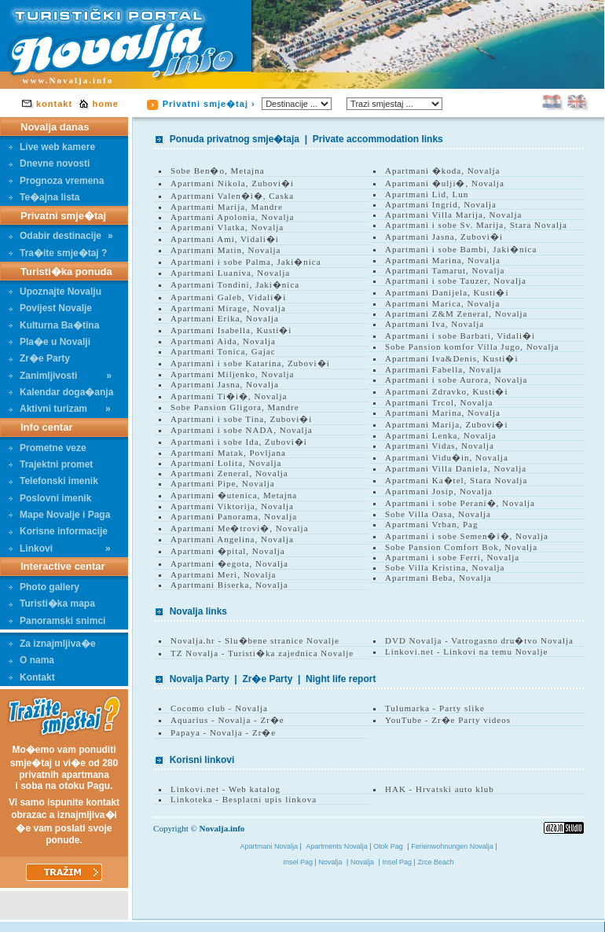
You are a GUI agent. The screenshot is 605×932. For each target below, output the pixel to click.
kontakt (54, 103)
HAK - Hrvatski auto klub (439, 789)
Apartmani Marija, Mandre (226, 206)
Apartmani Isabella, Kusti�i (231, 330)
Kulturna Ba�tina (54, 325)
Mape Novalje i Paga (59, 514)
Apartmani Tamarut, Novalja (444, 270)
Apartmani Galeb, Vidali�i (228, 297)
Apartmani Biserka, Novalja (229, 584)
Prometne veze (47, 447)
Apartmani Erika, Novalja (224, 318)
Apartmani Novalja (270, 846)
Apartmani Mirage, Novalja (228, 308)
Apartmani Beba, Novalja (438, 577)
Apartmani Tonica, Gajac (223, 351)
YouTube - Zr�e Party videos (448, 720)
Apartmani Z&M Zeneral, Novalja (456, 313)
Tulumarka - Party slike (435, 708)
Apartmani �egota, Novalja (229, 563)
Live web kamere (52, 146)
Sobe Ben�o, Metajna (217, 170)
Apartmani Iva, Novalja (434, 323)
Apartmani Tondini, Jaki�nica (234, 284)
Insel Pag (299, 862)
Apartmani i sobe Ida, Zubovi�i (238, 441)
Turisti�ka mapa (52, 603)
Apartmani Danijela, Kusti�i (446, 292)
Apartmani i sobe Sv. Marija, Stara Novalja (476, 224)
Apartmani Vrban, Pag (431, 524)
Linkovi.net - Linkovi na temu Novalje (466, 651)
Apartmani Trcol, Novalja (439, 402)
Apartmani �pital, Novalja (227, 551)
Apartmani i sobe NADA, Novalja (241, 430)
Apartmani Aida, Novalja (223, 341)
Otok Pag (388, 846)
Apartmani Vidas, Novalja (439, 445)
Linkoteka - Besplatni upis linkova (243, 799)
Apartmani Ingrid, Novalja (441, 204)
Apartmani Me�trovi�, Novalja (239, 528)
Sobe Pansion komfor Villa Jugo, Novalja (472, 346)
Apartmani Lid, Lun (426, 194)
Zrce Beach (435, 862)
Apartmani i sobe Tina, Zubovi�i (241, 419)
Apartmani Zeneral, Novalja (229, 473)
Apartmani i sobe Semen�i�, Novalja (466, 536)
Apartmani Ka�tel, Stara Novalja (456, 480)
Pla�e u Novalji (49, 341)
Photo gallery (44, 587)
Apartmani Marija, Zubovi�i (446, 424)
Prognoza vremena (56, 180)
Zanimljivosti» (60, 375)
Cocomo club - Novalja (219, 708)
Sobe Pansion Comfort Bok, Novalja (461, 547)
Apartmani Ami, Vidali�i (224, 239)
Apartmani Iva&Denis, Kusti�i (451, 358)
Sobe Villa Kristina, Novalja (444, 567)
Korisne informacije (58, 531)
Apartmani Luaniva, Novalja (230, 272)
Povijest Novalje (50, 308)
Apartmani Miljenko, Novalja (232, 374)
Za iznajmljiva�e (52, 643)
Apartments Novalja (337, 846)
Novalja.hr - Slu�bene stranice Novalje (254, 640)
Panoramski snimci (57, 620)
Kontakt (32, 677)
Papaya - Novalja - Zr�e (223, 732)
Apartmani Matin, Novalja (225, 250)
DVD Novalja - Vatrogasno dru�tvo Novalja (479, 640)
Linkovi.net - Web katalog (225, 789)
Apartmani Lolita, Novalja (225, 463)
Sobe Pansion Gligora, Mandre (234, 407)
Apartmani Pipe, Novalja (222, 483)
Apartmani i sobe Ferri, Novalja (452, 557)
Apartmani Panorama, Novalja (233, 516)
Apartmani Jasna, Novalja (224, 384)
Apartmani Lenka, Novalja (441, 435)
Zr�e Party (39, 358)
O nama (31, 660)
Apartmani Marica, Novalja (442, 303)
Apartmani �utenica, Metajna (233, 495)
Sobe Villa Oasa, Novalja (438, 514)
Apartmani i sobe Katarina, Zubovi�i (250, 363)
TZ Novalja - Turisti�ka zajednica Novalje (262, 653)
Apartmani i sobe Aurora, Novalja (456, 379)
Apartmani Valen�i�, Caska (232, 195)
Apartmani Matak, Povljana (228, 452)
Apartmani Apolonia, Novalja (232, 217)
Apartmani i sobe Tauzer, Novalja (455, 280)
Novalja (331, 862)
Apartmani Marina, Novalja (442, 260)
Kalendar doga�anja (61, 392)
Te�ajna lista (44, 197)
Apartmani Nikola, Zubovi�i (232, 183)
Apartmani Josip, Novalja (439, 491)
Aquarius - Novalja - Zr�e (227, 720)
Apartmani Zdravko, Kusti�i (446, 391)
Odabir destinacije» (61, 235)
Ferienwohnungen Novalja (453, 846)
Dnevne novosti (49, 163)
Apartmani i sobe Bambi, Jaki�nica (461, 249)
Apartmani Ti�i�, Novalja (228, 396)
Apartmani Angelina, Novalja (232, 539)
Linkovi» (60, 548)
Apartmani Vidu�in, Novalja (446, 457)
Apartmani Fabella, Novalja (443, 369)
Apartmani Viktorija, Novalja (232, 506)
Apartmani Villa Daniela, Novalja (455, 468)
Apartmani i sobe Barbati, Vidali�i (460, 335)
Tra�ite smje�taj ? (58, 253)
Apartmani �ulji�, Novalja (444, 183)
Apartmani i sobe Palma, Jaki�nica (245, 261)
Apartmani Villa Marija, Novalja (453, 214)
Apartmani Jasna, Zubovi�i (444, 236)
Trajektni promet (51, 464)
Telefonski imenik (53, 480)
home (106, 103)
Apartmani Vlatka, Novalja (227, 227)
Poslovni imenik (50, 498)
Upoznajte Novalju (55, 291)
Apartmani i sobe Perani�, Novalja (460, 503)
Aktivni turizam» (60, 408)
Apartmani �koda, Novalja (442, 170)
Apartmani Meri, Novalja (223, 574)
